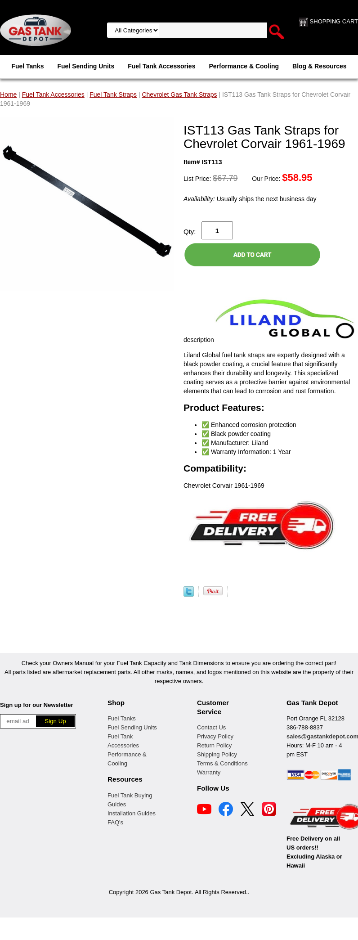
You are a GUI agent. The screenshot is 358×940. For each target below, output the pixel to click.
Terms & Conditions (222, 763)
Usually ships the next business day (249, 198)
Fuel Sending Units (85, 66)
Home (8, 94)
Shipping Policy (217, 754)
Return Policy (214, 745)
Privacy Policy (215, 736)
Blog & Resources (319, 66)
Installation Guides (131, 813)
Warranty (208, 772)
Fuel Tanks (27, 66)
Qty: (189, 231)
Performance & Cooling (244, 66)
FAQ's (115, 822)
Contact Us (211, 727)
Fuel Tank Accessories (161, 66)
